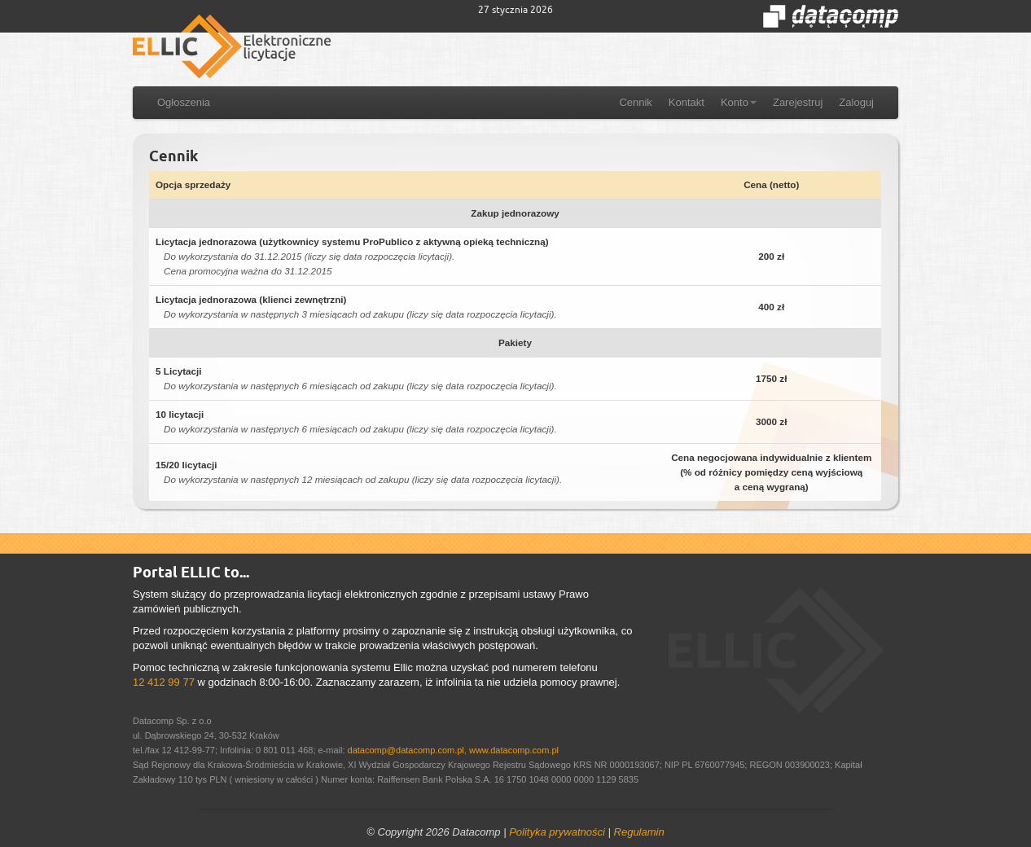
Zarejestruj (798, 102)
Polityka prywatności (557, 832)
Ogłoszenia (183, 102)
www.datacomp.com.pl (514, 750)
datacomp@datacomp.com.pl (406, 750)
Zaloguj (856, 102)
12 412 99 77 (164, 682)
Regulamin (639, 832)
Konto (739, 102)
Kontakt (686, 102)
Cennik (635, 102)
